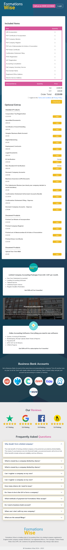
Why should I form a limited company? (19, 444)
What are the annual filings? (15, 517)
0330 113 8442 (44, 6)
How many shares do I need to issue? (18, 486)
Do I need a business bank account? (18, 505)
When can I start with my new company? (20, 511)
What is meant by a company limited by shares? (22, 461)
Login (59, 6)
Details (59, 159)
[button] (56, 102)
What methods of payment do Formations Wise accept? (25, 499)
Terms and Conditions (45, 98)
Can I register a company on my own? (19, 473)
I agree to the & (45, 98)
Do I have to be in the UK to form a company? (21, 492)
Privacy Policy (57, 98)
